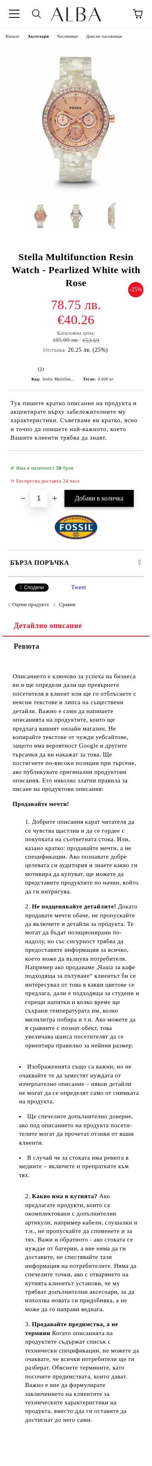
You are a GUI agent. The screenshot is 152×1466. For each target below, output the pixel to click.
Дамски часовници (104, 36)
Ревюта (26, 646)
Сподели (34, 587)
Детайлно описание (48, 626)
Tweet (78, 587)
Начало (12, 36)
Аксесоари (38, 36)
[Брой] (38, 498)
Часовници (67, 36)
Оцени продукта (30, 604)
